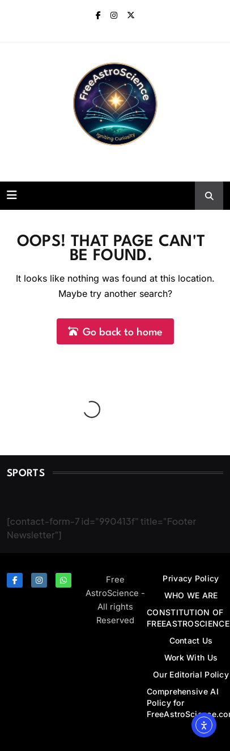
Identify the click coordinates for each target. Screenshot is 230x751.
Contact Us (191, 640)
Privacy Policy (191, 578)
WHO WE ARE (191, 595)
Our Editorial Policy (191, 674)
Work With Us (191, 657)
